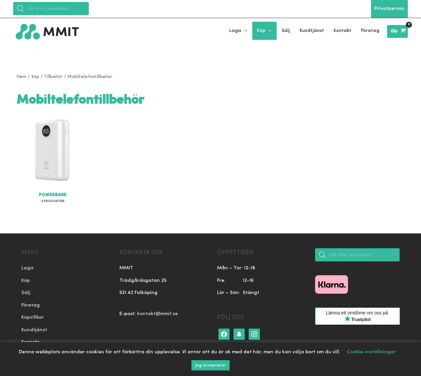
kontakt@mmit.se (157, 313)
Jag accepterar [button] (210, 365)
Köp (35, 77)
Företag (30, 305)
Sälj (25, 293)
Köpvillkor (32, 317)
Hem (21, 77)
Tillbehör (53, 77)
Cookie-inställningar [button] (371, 352)
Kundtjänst (34, 330)
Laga (27, 268)
